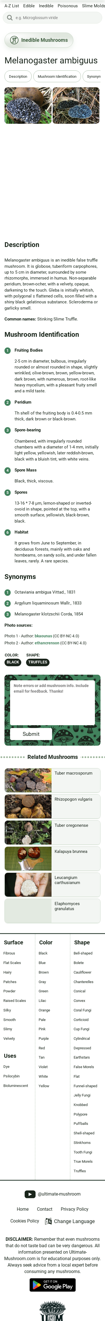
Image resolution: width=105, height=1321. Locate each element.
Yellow (44, 1086)
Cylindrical (82, 1038)
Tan (42, 1057)
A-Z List (11, 5)
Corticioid (81, 1020)
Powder (9, 991)
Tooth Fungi (83, 1152)
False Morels (84, 1067)
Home (23, 1209)
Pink (42, 1029)
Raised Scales (14, 1001)
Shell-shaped (84, 1133)
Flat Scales (12, 963)
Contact (44, 1209)
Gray (42, 982)
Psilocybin (11, 1076)
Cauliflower (82, 972)
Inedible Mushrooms (39, 40)
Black (13, 662)
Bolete (79, 963)
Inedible (46, 5)
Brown (44, 972)
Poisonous (68, 5)
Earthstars (82, 1057)
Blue (42, 963)
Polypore (80, 1114)
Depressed (82, 1048)
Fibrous (9, 953)
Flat (77, 1076)
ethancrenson (47, 643)
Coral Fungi (82, 1010)
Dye (6, 1066)
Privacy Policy (74, 1209)
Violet (43, 1067)
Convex (79, 1001)
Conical (79, 991)
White (43, 1076)
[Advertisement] (52, 179)
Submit (31, 734)
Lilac (42, 1001)
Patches (10, 982)
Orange (44, 1010)
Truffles (37, 662)
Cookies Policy (24, 1221)
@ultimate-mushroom (53, 1194)
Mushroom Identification (57, 76)
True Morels (83, 1161)
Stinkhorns (82, 1143)
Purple (44, 1038)
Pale (42, 1020)
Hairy (7, 972)
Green (43, 991)
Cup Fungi (81, 1029)
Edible (29, 5)
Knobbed (81, 1105)
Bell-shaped (83, 953)
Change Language (70, 1221)
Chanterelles (84, 982)
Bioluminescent (15, 1086)
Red (42, 1048)
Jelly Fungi (82, 1095)
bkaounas (43, 636)
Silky (7, 1010)
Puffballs (81, 1123)
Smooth (9, 1020)
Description (18, 76)
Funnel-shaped (85, 1086)
